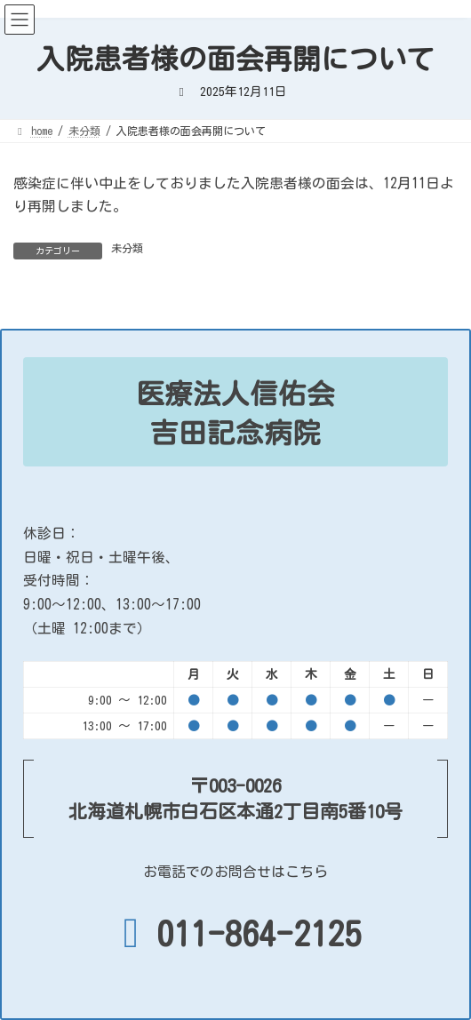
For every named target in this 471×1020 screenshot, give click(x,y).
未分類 (127, 248)
